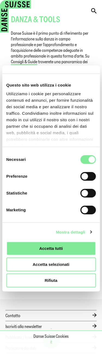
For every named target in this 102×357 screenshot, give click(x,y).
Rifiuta (51, 280)
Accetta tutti (51, 248)
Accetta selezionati (51, 264)
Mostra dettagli (70, 232)
